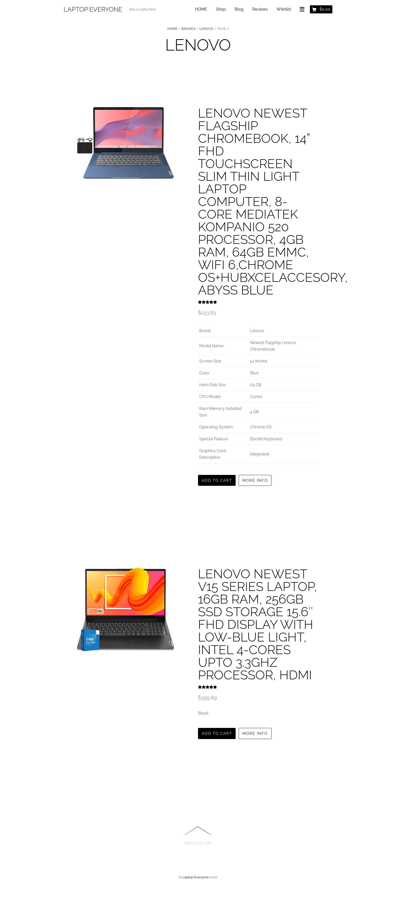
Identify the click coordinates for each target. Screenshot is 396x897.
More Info (260, 480)
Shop (220, 10)
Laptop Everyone (195, 878)
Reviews (259, 10)
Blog (238, 10)
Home (172, 29)
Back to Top (198, 844)
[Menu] (302, 10)
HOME (200, 10)
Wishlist (283, 10)
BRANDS (188, 29)
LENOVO (206, 29)
